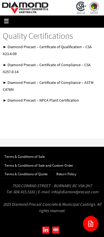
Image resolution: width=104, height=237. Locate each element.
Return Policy (66, 174)
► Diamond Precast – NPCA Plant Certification (41, 100)
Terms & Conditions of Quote (25, 174)
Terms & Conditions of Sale (24, 156)
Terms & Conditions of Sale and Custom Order (38, 165)
